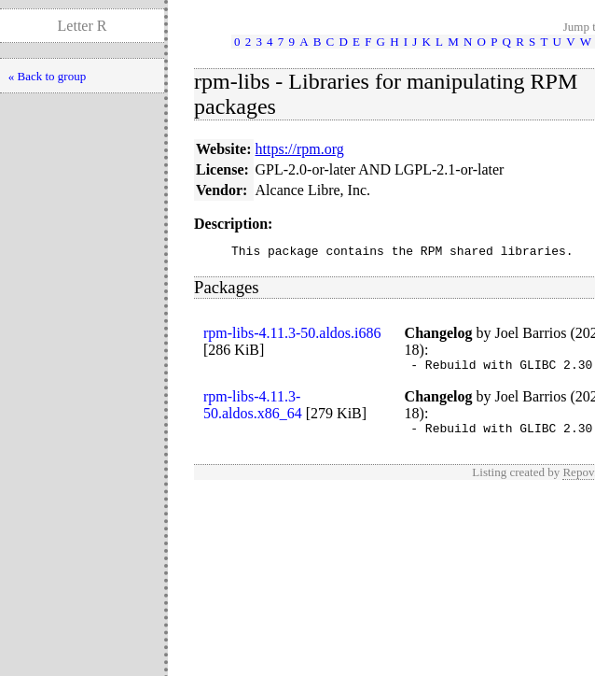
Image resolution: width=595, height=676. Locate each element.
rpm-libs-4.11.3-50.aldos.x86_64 (252, 410)
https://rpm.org (300, 149)
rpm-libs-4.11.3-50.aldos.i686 (292, 336)
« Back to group (47, 76)
